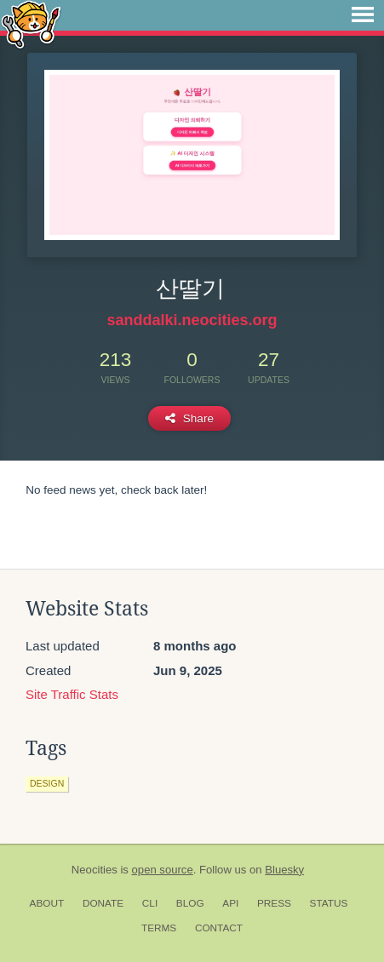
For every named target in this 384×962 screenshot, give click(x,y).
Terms (158, 928)
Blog (190, 903)
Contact (219, 928)
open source (162, 869)
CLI (150, 903)
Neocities (94, 869)
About (47, 903)
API (230, 903)
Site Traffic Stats (72, 694)
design (47, 783)
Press (274, 903)
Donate (103, 903)
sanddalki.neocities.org (191, 320)
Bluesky (284, 869)
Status (329, 903)
